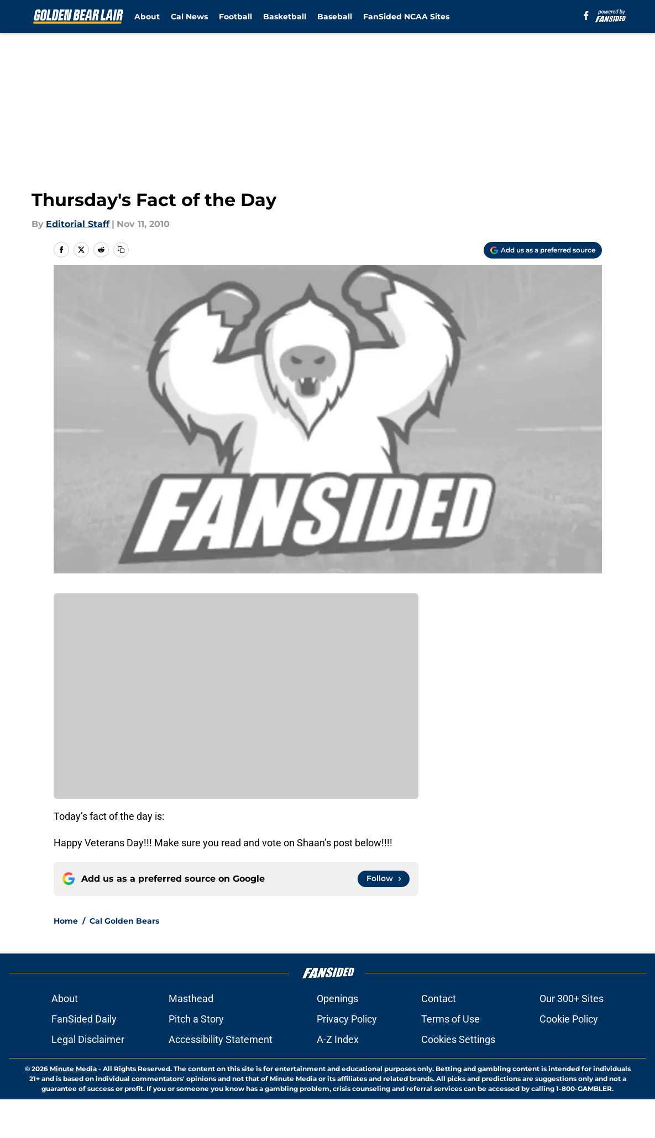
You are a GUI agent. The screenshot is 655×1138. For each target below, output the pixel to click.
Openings (337, 998)
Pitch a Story (196, 1019)
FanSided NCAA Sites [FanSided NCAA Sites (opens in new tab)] (406, 17)
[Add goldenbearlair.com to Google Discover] (543, 250)
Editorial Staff (77, 224)
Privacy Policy (347, 1019)
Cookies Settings (458, 1039)
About (147, 17)
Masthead (191, 998)
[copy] (121, 249)
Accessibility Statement (221, 1039)
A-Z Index (338, 1039)
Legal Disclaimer (87, 1039)
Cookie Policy (568, 1019)
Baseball (334, 17)
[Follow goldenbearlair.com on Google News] (384, 879)
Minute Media (73, 1069)
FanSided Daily (84, 1019)
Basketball (284, 17)
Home (66, 921)
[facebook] (586, 15)
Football (235, 17)
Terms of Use (450, 1019)
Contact (438, 998)
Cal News (189, 17)
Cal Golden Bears (124, 921)
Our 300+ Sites (571, 998)
